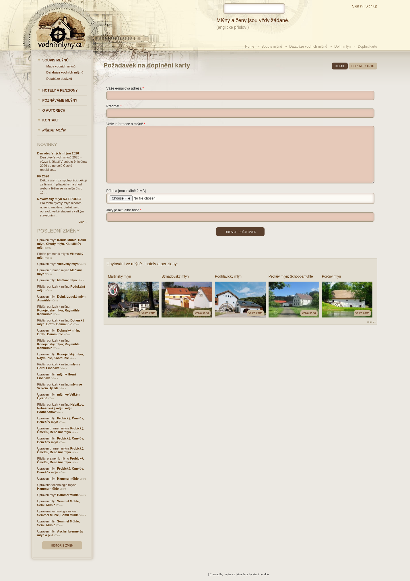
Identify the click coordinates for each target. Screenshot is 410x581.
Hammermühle (68, 478)
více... (83, 222)
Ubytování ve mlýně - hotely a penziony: (142, 264)
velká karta (149, 313)
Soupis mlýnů (271, 46)
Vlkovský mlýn (68, 264)
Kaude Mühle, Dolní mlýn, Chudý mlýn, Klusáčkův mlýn (61, 243)
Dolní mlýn (342, 46)
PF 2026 (43, 176)
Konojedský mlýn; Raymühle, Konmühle (60, 356)
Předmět (112, 106)
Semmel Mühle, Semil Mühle (58, 515)
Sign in (357, 6)
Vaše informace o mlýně (124, 124)
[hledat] (254, 8)
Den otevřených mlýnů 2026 (58, 153)
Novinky (47, 144)
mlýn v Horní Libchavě (58, 366)
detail (340, 66)
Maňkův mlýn (67, 280)
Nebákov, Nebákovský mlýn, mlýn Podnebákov (60, 408)
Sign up (371, 6)
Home (249, 46)
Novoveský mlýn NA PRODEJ (59, 199)
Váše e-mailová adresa (124, 88)
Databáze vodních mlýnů (308, 46)
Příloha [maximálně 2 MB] (126, 191)
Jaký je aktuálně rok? (122, 210)
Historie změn (62, 545)
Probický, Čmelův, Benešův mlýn (60, 430)
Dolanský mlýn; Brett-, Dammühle (60, 322)
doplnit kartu (362, 66)
